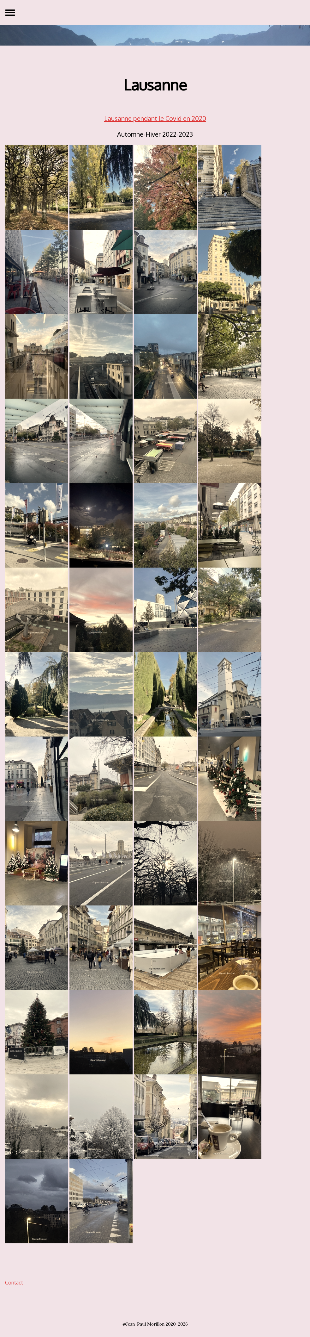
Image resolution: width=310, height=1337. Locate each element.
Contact (14, 1282)
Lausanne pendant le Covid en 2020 (155, 118)
